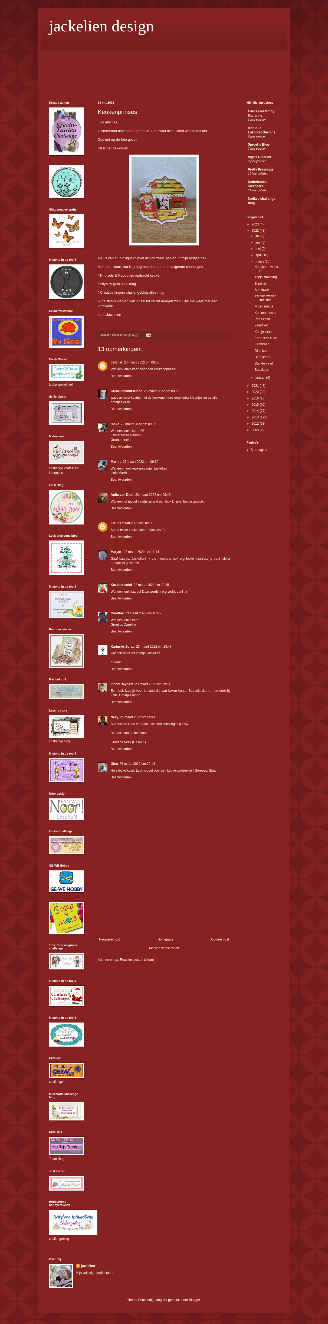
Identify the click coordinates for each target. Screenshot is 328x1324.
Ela (113, 523)
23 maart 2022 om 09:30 (140, 462)
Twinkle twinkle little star (265, 298)
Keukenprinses (265, 313)
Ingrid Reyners (122, 684)
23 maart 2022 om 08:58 (161, 391)
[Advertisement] (164, 897)
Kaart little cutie (266, 338)
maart (260, 261)
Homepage (165, 939)
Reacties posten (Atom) (137, 960)
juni (258, 242)
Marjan (116, 552)
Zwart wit (261, 325)
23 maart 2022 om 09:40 (153, 495)
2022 (256, 230)
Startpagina (259, 450)
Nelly (115, 717)
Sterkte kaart (264, 363)
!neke (115, 424)
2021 (256, 386)
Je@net (116, 362)
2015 (256, 405)
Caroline (117, 613)
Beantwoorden (121, 376)
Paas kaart (262, 319)
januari (260, 377)
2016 (256, 398)
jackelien (88, 1266)
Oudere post (220, 939)
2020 (256, 392)
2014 (256, 411)
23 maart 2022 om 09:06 (138, 424)
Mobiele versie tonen (164, 948)
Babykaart (262, 370)
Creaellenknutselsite (126, 391)
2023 (256, 224)
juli (257, 236)
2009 (256, 430)
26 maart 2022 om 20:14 (137, 764)
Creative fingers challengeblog (124, 292)
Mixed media (264, 306)
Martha (116, 462)
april (259, 255)
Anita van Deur (122, 495)
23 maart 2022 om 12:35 (151, 585)
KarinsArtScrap (123, 646)
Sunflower (262, 290)
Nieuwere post (109, 939)
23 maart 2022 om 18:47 (154, 646)
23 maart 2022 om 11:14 (141, 552)
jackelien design (101, 26)
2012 (256, 423)
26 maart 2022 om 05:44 (138, 717)
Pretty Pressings (261, 169)
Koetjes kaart (264, 332)
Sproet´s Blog (258, 144)
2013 (256, 417)
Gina (114, 764)
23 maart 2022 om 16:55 (143, 613)
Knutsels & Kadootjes (117, 275)
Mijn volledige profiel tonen (95, 1273)
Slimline (260, 284)
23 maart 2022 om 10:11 (135, 523)
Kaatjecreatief (121, 585)
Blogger (194, 1300)
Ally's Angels (110, 284)
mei (258, 249)
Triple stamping (266, 277)
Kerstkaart (262, 344)
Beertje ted (262, 357)
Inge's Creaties (259, 157)
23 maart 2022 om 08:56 (141, 362)
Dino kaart (262, 351)
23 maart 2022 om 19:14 (152, 684)
